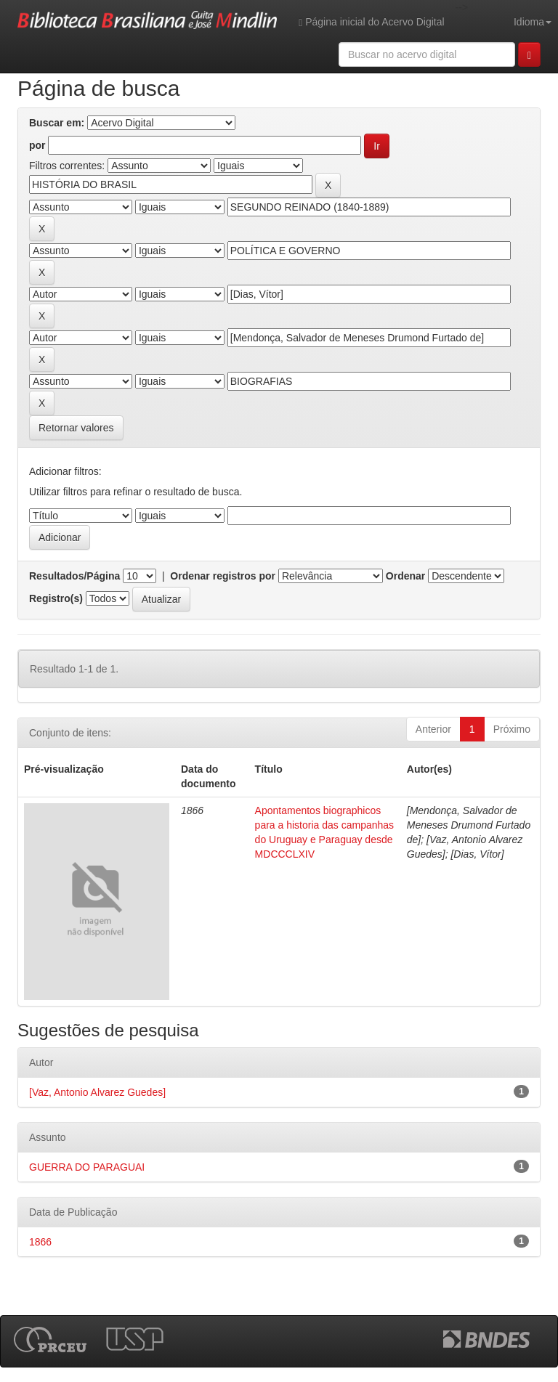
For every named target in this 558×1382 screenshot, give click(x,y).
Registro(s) (56, 598)
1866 (40, 1242)
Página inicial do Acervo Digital (371, 22)
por (37, 145)
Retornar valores (76, 428)
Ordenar (405, 576)
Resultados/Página (74, 576)
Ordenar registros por (222, 576)
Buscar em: (56, 123)
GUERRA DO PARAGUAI (87, 1167)
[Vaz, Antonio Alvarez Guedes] (97, 1092)
